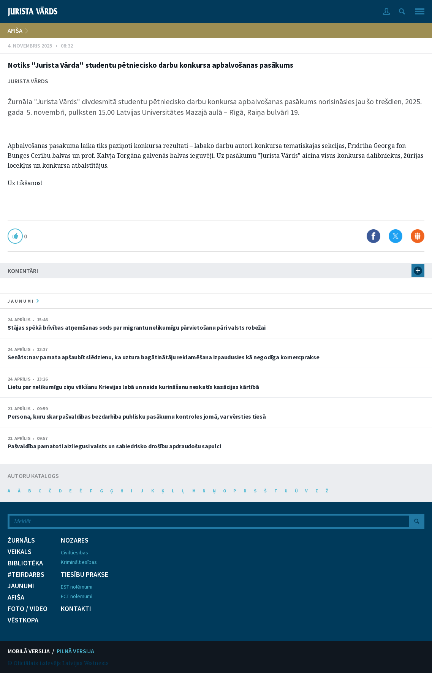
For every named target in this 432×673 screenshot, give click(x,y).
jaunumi (23, 301)
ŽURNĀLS (21, 540)
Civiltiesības (74, 552)
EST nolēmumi (76, 586)
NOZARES (75, 540)
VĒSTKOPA (23, 620)
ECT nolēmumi (76, 596)
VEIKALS (20, 552)
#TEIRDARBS (26, 574)
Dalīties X (395, 236)
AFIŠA (15, 30)
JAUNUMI (21, 586)
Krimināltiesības (79, 562)
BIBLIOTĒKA (25, 563)
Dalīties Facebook (373, 236)
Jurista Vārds (28, 81)
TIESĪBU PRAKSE (84, 574)
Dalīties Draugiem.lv (417, 236)
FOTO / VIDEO (27, 609)
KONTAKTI (76, 609)
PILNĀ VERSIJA (75, 651)
